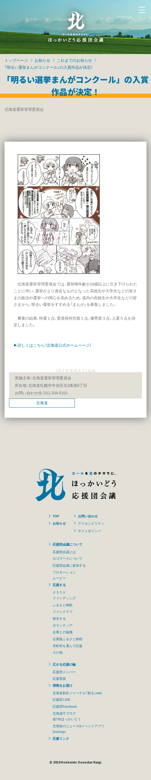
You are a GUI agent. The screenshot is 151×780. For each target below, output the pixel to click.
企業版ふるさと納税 (67, 638)
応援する (59, 584)
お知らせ (42, 60)
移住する (59, 618)
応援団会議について (67, 544)
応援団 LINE (61, 699)
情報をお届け (62, 685)
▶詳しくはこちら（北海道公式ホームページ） (52, 345)
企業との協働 (62, 631)
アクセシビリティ (91, 523)
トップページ (16, 60)
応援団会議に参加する (69, 565)
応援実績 (59, 678)
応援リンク (61, 738)
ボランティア (62, 625)
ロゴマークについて (67, 558)
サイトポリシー (89, 530)
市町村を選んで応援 (67, 645)
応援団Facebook (65, 706)
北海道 (42, 402)
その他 (58, 652)
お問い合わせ (88, 515)
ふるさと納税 (62, 604)
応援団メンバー (64, 671)
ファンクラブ (62, 611)
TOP (56, 515)
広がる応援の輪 (64, 664)
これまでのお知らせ (74, 60)
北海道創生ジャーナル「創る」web (77, 692)
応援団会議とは (64, 551)
